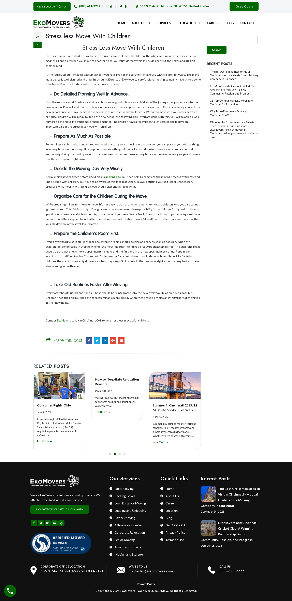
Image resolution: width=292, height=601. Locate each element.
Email (121, 340)
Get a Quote (244, 6)
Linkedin (55, 523)
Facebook (89, 340)
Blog (230, 23)
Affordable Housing (129, 525)
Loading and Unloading (130, 510)
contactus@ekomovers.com (151, 571)
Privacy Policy (175, 532)
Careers (213, 23)
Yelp (61, 523)
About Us (139, 23)
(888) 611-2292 (89, 6)
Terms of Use (174, 540)
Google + (113, 340)
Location (171, 510)
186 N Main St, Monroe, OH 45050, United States (174, 6)
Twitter (97, 340)
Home (121, 23)
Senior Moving (125, 540)
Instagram (48, 523)
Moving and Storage (129, 554)
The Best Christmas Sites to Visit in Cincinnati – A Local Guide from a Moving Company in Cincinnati (234, 75)
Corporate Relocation (130, 532)
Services (164, 23)
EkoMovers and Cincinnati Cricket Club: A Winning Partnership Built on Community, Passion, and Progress (233, 90)
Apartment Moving (128, 547)
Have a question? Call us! (52, 6)
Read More (45, 441)
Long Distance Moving (130, 503)
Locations (188, 23)
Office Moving (125, 518)
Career (170, 503)
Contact (247, 23)
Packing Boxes (125, 496)
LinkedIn (105, 340)
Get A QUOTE (175, 525)
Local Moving (124, 488)
